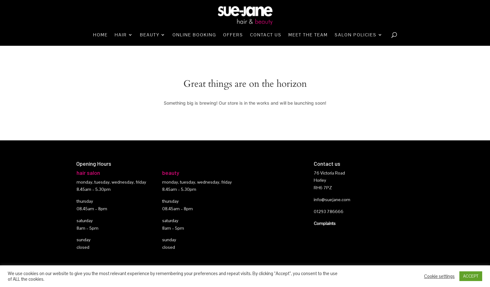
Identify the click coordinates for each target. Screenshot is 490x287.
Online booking (194, 35)
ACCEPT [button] (470, 276)
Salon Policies (356, 35)
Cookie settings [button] (439, 276)
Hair (121, 35)
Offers (233, 35)
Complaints (325, 223)
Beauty (149, 35)
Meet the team (308, 35)
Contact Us (266, 35)
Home (100, 35)
